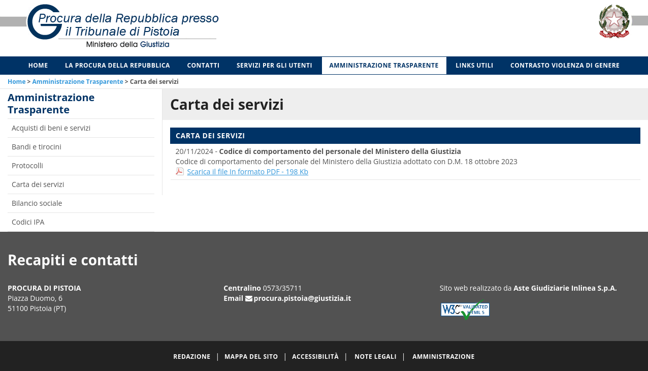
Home (38, 65)
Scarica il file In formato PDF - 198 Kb (248, 171)
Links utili (474, 65)
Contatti (203, 65)
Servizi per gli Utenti (274, 65)
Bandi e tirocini (36, 146)
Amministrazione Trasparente (384, 65)
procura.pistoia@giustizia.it (302, 298)
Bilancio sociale (37, 203)
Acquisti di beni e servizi (51, 128)
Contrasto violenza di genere (565, 65)
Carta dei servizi (38, 184)
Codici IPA (28, 222)
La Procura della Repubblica (117, 65)
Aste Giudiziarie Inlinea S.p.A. (565, 288)
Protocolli (27, 165)
